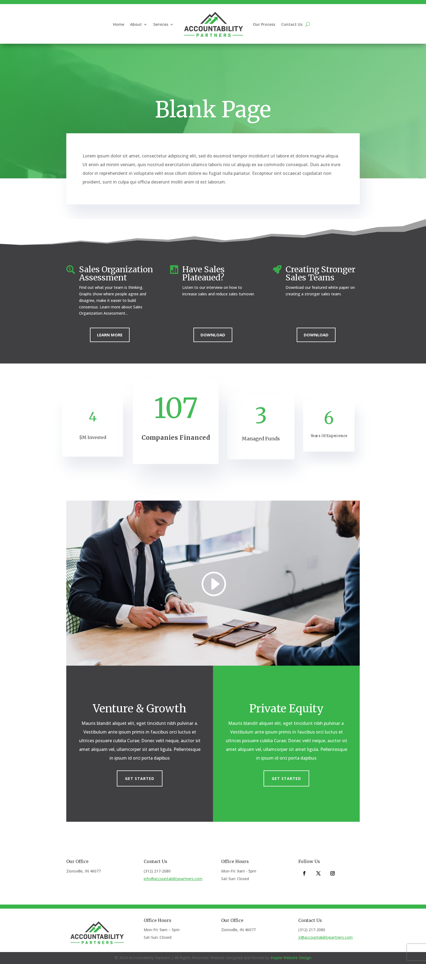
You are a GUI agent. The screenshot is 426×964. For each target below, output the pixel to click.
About (136, 24)
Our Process (264, 24)
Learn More (110, 334)
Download (213, 334)
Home (118, 24)
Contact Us (291, 24)
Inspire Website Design (291, 957)
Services (160, 24)
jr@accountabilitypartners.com (325, 937)
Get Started (139, 778)
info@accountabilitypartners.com (173, 878)
